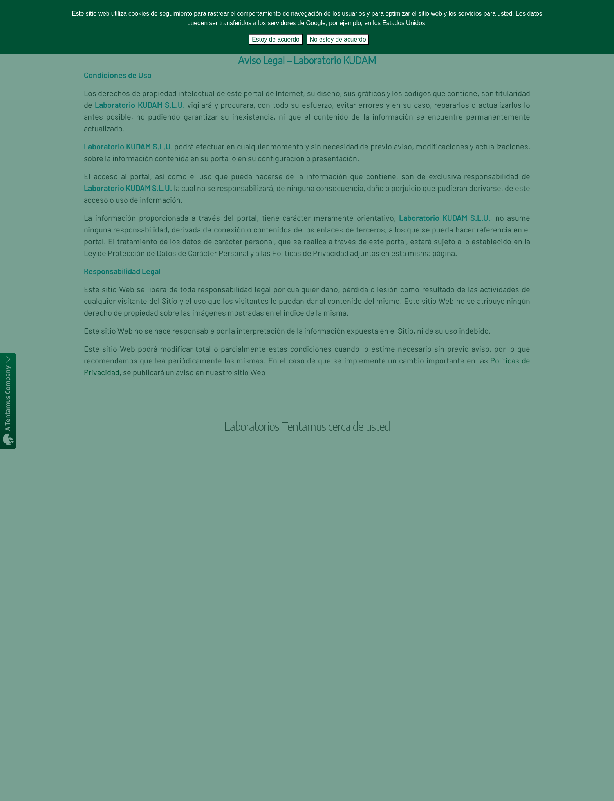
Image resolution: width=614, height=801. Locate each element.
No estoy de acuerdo (338, 39)
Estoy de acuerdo (275, 39)
